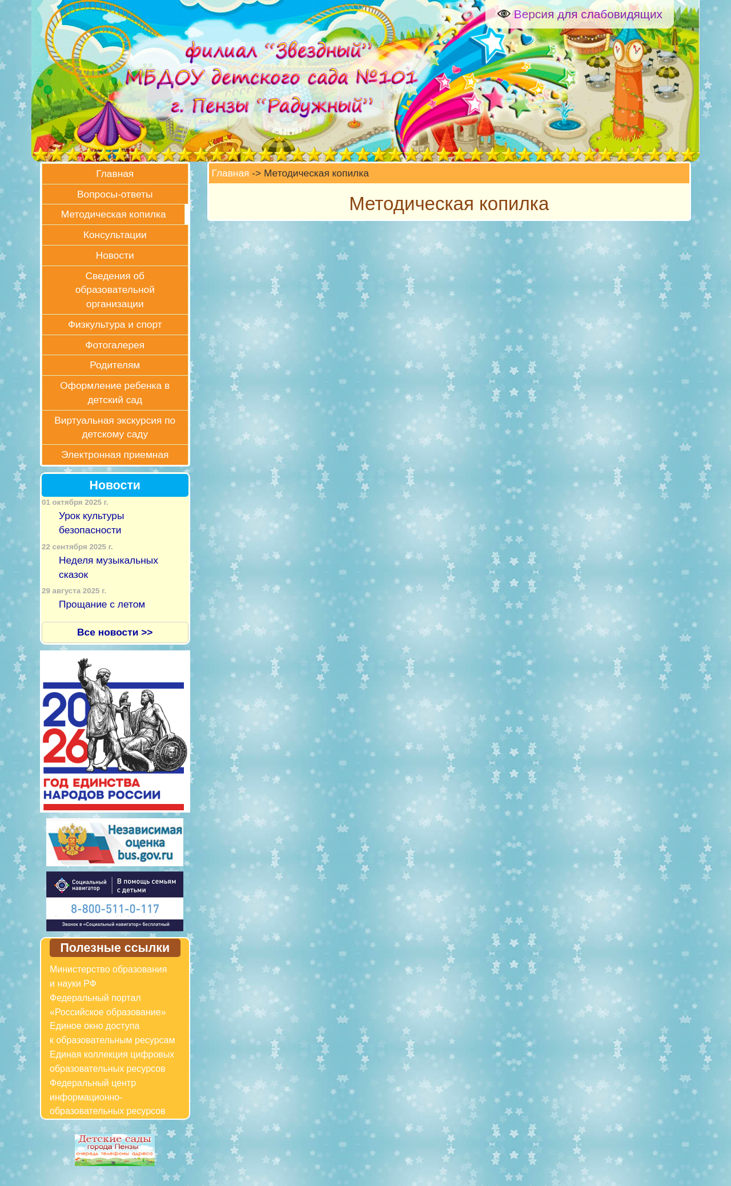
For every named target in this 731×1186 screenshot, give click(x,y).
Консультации (115, 234)
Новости (115, 255)
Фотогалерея (114, 345)
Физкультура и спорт (115, 324)
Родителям (115, 365)
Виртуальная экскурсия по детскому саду (114, 427)
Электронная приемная (114, 454)
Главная (115, 173)
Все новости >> (114, 632)
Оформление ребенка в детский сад (115, 392)
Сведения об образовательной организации (115, 290)
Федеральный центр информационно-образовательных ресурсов (108, 1097)
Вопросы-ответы (114, 194)
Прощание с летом (102, 604)
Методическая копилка (113, 214)
